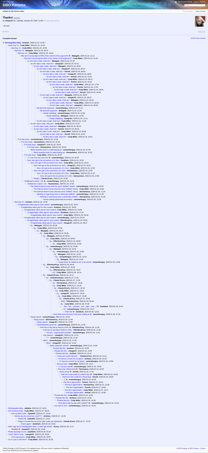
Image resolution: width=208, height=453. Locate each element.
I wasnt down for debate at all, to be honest (74, 262)
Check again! (26, 424)
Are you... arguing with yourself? (58, 333)
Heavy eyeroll (36, 317)
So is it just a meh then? (17, 440)
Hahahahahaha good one (47, 325)
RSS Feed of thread (198, 38)
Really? (37, 178)
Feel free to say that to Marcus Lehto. (54, 327)
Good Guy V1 (13, 45)
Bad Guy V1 (16, 48)
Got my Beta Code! (15, 411)
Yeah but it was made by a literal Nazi (75, 374)
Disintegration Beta (13, 43)
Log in (196, 2)
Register (202, 2)
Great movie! (64, 372)
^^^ (47, 338)
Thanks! (21, 419)
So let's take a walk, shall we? (38, 61)
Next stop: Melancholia (67, 369)
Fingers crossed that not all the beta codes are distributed (40, 421)
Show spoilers (189, 11)
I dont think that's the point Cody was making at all (72, 314)
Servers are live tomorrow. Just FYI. (28, 416)
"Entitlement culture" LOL (34, 181)
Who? (45, 340)
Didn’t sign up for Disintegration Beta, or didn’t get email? (30, 427)
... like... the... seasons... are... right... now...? (79, 306)
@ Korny (56, 21)
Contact (202, 448)
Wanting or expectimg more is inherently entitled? (56, 194)
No (64, 309)
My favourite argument (45, 108)
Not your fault (62, 364)
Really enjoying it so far (17, 432)
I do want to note (60, 406)
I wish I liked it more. (16, 434)
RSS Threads (194, 448)
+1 (64, 380)
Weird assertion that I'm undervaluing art (46, 150)
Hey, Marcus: (48, 335)
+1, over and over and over (37, 158)
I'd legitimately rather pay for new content (33, 205)
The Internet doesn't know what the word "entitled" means (53, 186)
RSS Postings (182, 448)
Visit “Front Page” (8, 2)
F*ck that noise (23, 139)
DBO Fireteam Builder (185, 2)
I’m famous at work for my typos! (70, 359)
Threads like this (59, 348)
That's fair (68, 312)
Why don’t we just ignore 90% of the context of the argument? (44, 56)
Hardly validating (49, 113)
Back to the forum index (14, 11)
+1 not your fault (64, 367)
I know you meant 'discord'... (68, 356)
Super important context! (59, 346)
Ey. (32, 225)
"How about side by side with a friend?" (73, 403)
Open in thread (200, 11)
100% (63, 301)
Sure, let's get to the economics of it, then (43, 160)
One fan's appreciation (72, 382)
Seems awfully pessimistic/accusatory (57, 199)
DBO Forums (14, 5)
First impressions (18, 437)
